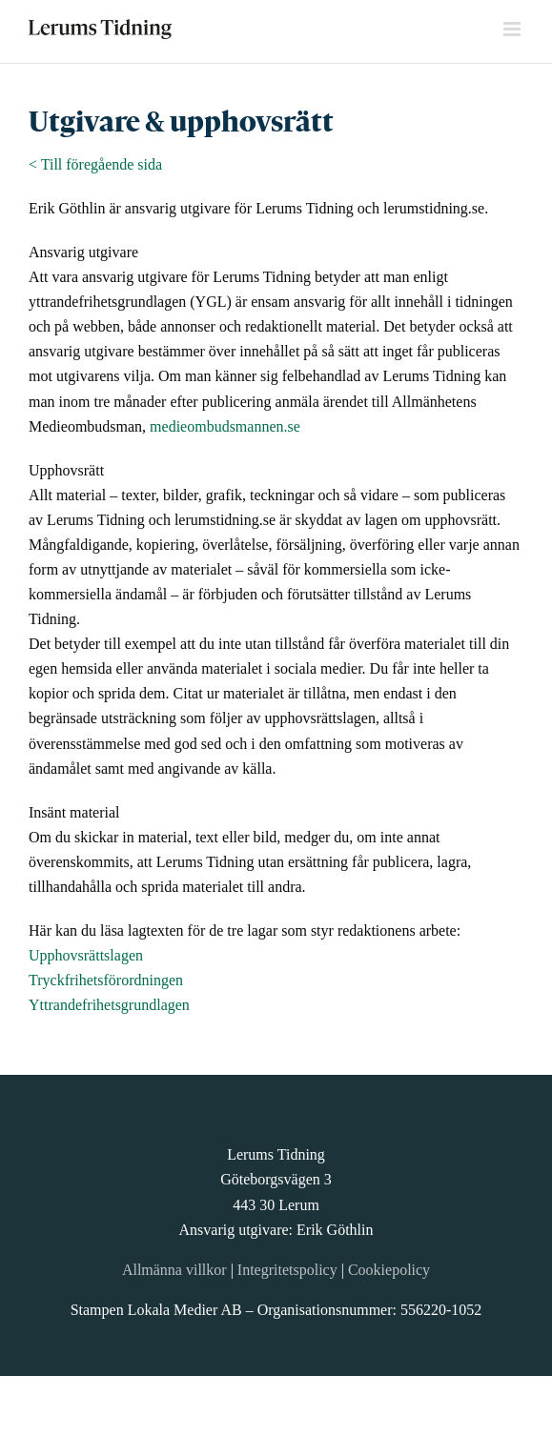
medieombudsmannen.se (225, 426)
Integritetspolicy (287, 1270)
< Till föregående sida (95, 164)
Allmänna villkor (174, 1270)
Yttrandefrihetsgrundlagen (109, 1005)
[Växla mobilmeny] (513, 29)
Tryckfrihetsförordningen (106, 980)
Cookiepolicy (389, 1270)
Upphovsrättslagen (86, 955)
